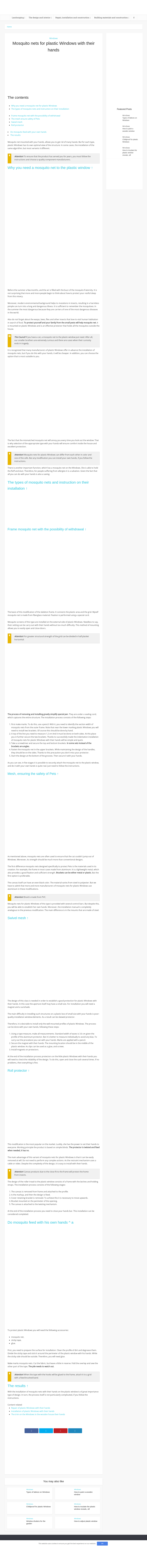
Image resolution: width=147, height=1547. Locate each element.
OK (102, 1543)
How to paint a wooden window (128, 130)
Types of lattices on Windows (38, 1492)
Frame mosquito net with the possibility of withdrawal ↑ (47, 529)
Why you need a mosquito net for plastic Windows (34, 105)
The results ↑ (18, 1386)
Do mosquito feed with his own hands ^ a (40, 1222)
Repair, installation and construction (72, 17)
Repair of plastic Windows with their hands (30, 1408)
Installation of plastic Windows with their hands (32, 1411)
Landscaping (18, 17)
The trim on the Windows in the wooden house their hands (38, 1414)
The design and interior (39, 17)
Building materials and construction (111, 17)
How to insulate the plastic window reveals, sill (129, 152)
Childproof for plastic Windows (38, 1507)
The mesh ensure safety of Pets (25, 118)
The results (15, 135)
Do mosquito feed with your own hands (28, 132)
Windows (53, 38)
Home (9, 27)
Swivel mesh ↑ (18, 918)
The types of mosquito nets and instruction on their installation (40, 109)
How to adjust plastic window (85, 1521)
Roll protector (17, 125)
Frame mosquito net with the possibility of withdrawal (35, 115)
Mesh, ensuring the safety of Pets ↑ (33, 774)
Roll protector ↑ (19, 1070)
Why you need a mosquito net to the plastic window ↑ (50, 168)
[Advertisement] (54, 74)
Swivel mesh (16, 122)
